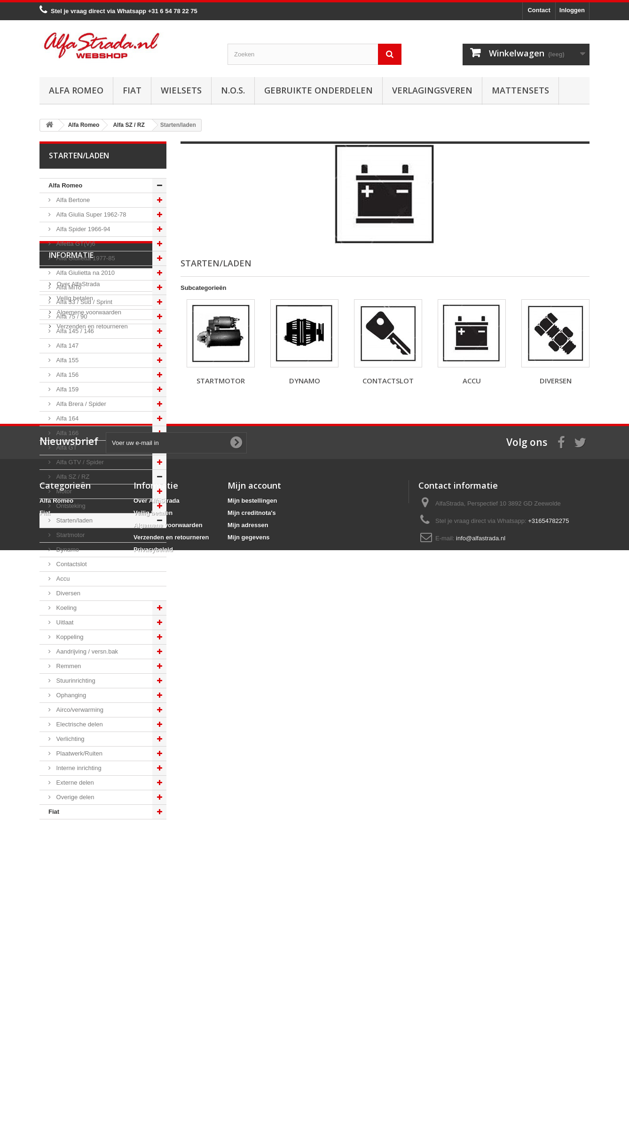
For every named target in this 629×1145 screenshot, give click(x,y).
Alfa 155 (67, 360)
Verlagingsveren (432, 90)
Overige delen (74, 797)
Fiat (132, 90)
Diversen (67, 593)
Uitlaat (64, 622)
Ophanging (70, 695)
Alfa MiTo (68, 287)
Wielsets (181, 90)
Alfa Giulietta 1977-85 (85, 258)
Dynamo (67, 549)
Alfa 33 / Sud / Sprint (83, 301)
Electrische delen (79, 724)
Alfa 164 (67, 418)
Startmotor (70, 534)
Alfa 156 (67, 374)
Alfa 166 (67, 432)
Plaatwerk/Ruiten (78, 753)
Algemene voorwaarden (88, 900)
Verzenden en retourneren (91, 915)
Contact (538, 10)
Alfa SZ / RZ (72, 476)
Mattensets (520, 90)
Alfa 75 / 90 (71, 316)
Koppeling (69, 636)
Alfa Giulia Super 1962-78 (90, 214)
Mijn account (254, 1021)
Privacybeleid (153, 1085)
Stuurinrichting (75, 680)
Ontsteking (70, 505)
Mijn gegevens (249, 1073)
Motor (63, 491)
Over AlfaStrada (77, 872)
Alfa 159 (67, 389)
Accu (62, 578)
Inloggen (572, 10)
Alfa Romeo (76, 90)
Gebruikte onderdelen (318, 90)
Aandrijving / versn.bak (86, 651)
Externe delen (74, 782)
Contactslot (71, 564)
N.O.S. (233, 90)
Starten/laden (74, 520)
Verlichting (70, 738)
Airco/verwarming (79, 709)
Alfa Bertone (72, 199)
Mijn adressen (248, 1061)
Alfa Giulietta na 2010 (85, 272)
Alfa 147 (67, 345)
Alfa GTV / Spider (79, 462)
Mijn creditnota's (252, 1048)
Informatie (71, 847)
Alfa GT (66, 447)
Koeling (66, 607)
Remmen (68, 666)
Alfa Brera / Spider (80, 403)
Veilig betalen (74, 886)
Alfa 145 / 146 (74, 331)
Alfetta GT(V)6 (75, 243)
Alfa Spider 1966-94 (82, 229)
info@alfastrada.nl (480, 1074)
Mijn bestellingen (252, 1036)
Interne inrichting (78, 767)
